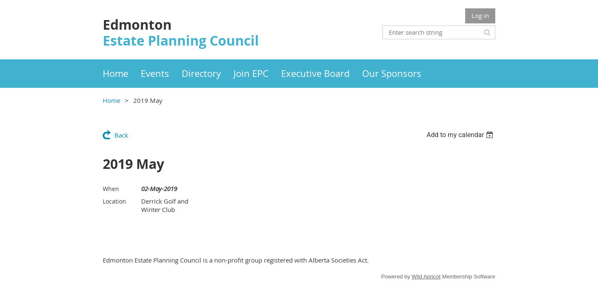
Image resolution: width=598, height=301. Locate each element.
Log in (480, 15)
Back (121, 135)
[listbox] (460, 135)
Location (114, 201)
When (111, 189)
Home (111, 100)
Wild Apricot (426, 276)
